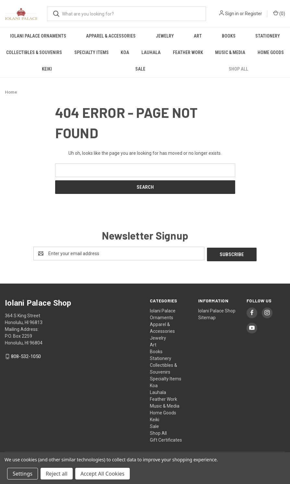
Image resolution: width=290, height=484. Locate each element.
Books (229, 36)
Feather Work (188, 52)
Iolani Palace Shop (217, 309)
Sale (140, 69)
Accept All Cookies (102, 473)
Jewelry (165, 36)
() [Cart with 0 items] (279, 13)
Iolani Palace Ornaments (38, 36)
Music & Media (230, 52)
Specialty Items (91, 52)
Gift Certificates (166, 439)
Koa (125, 52)
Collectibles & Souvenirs (34, 52)
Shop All (238, 69)
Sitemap (207, 316)
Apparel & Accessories (111, 36)
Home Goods (163, 411)
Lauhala (151, 52)
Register (253, 13)
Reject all (56, 473)
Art (198, 36)
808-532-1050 (26, 356)
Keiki (47, 69)
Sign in (232, 13)
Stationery (267, 36)
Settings (22, 473)
